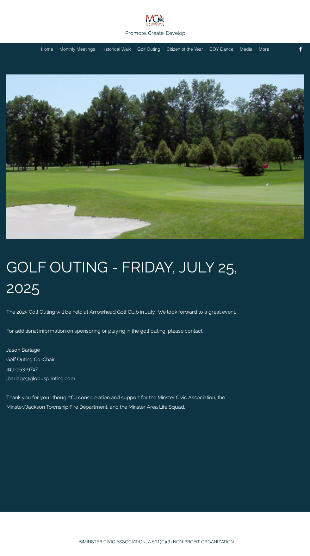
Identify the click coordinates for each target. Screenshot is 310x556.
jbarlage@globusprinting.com (40, 378)
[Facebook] (300, 49)
